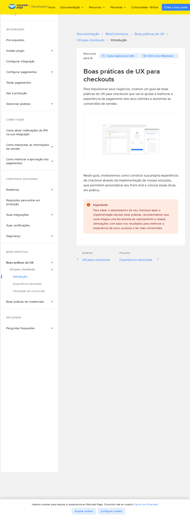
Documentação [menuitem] (72, 7)
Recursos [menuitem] (97, 7)
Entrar (154, 7)
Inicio (52, 7)
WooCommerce (116, 33)
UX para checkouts (90, 40)
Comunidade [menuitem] (141, 7)
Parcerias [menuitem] (118, 7)
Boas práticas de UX (149, 33)
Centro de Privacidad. (146, 504)
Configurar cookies (111, 511)
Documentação (88, 33)
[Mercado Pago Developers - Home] (28, 7)
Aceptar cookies (84, 511)
